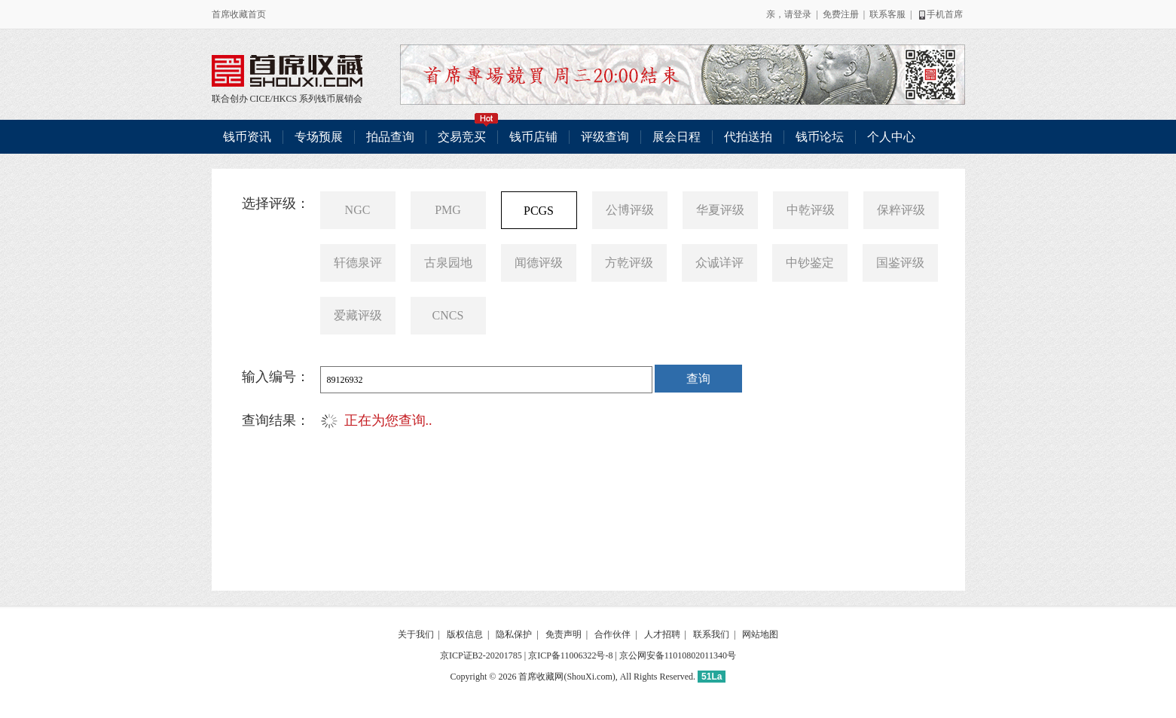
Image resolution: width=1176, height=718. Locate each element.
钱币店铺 (533, 136)
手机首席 (940, 14)
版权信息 (465, 634)
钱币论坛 (820, 136)
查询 (698, 378)
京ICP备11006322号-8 (570, 655)
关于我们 (416, 634)
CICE (260, 98)
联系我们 (711, 634)
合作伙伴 (612, 634)
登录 (802, 14)
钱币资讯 (247, 136)
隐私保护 (514, 634)
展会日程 (676, 136)
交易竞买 (468, 131)
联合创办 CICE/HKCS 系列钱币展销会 (287, 71)
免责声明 (563, 634)
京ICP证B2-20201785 (481, 655)
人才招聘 (662, 634)
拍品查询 (390, 136)
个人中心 (891, 136)
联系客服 (887, 14)
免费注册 (841, 14)
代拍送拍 (748, 136)
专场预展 (319, 136)
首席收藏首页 (239, 14)
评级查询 (605, 136)
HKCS (285, 98)
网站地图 (760, 634)
